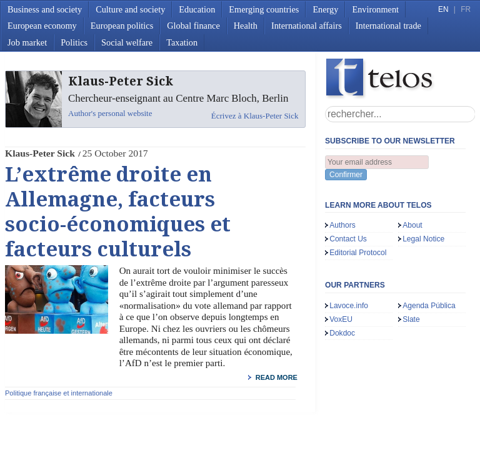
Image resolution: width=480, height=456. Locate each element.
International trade (388, 26)
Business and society (45, 9)
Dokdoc (342, 333)
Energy (325, 9)
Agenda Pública (429, 305)
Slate (411, 319)
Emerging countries (264, 9)
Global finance (193, 26)
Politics (74, 42)
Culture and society (130, 9)
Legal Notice (423, 239)
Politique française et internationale (58, 393)
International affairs (306, 26)
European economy (42, 26)
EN (443, 9)
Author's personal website (110, 113)
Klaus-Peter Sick (40, 153)
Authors (342, 225)
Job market (27, 42)
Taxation (182, 42)
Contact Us (348, 239)
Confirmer (345, 174)
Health (246, 26)
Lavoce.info (348, 305)
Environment (375, 9)
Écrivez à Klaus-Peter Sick (255, 115)
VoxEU (340, 319)
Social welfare (126, 42)
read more (277, 377)
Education (197, 9)
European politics (122, 26)
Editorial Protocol (357, 252)
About (412, 225)
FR (466, 9)
